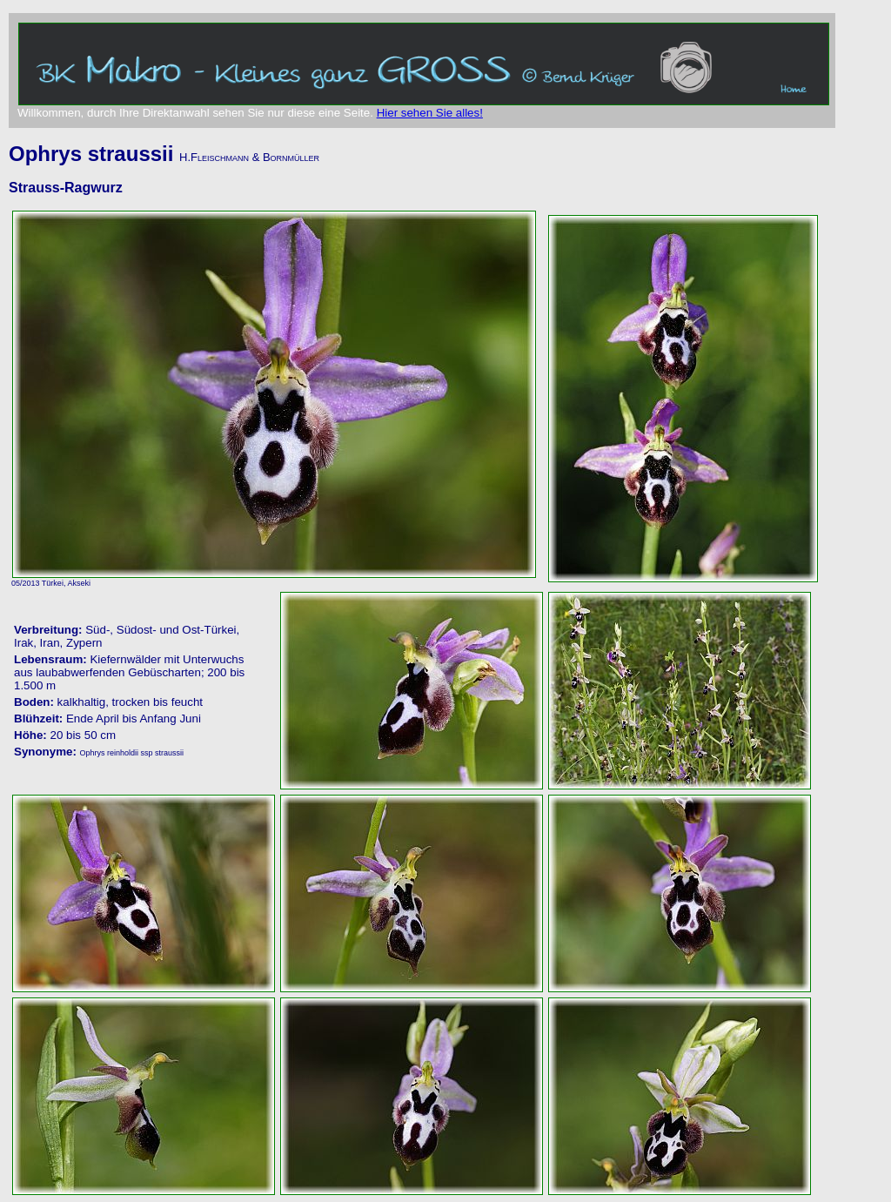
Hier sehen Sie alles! (430, 112)
